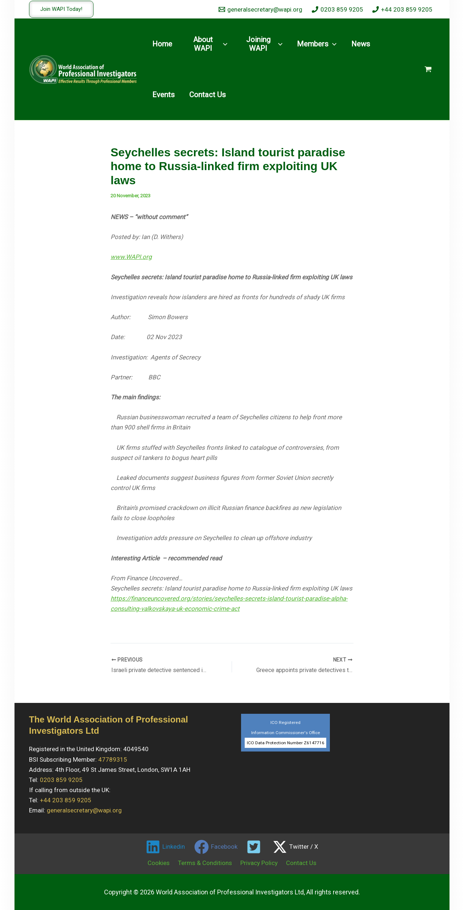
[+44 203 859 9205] (402, 9)
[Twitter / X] (295, 846)
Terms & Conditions (206, 862)
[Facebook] (216, 846)
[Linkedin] (165, 846)
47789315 (112, 759)
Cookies (162, 862)
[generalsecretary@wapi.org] (260, 9)
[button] (61, 9)
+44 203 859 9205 (65, 799)
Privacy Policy (258, 862)
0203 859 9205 (61, 779)
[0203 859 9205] (337, 9)
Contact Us (298, 862)
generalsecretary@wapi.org (84, 810)
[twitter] (255, 846)
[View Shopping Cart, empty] (428, 69)
